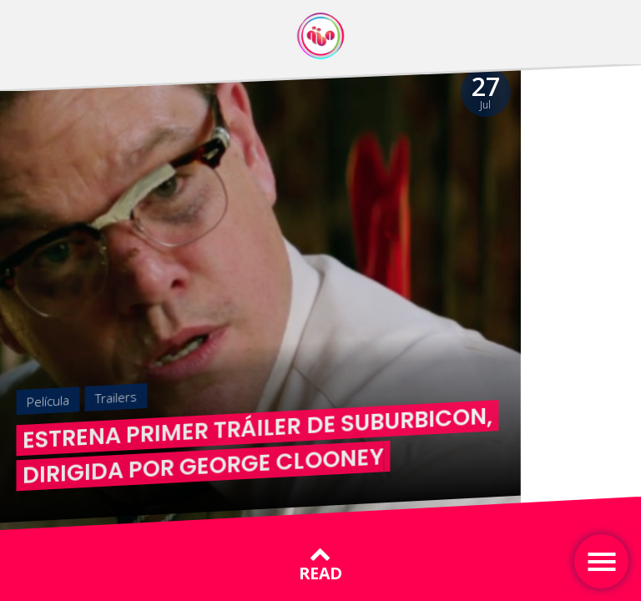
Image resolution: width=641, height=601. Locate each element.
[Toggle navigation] (601, 561)
